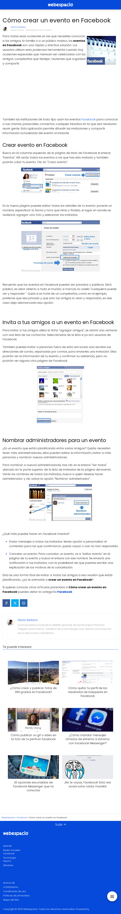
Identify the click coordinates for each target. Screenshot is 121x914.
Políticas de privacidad (16, 895)
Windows (8, 865)
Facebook (88, 119)
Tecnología (9, 857)
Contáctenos (10, 887)
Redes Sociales (11, 850)
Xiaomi (7, 861)
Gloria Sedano (18, 27)
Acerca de (9, 882)
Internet (7, 846)
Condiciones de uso (14, 891)
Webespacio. (30, 909)
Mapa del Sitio (11, 899)
